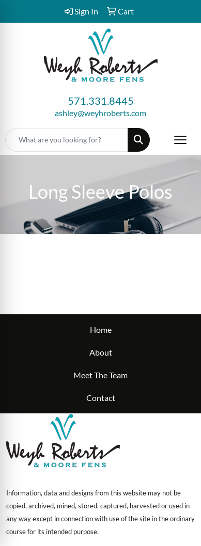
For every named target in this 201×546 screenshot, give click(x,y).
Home (101, 329)
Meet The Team (100, 375)
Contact (100, 398)
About (100, 352)
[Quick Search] (66, 140)
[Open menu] (180, 140)
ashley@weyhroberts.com (100, 113)
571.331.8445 (101, 100)
